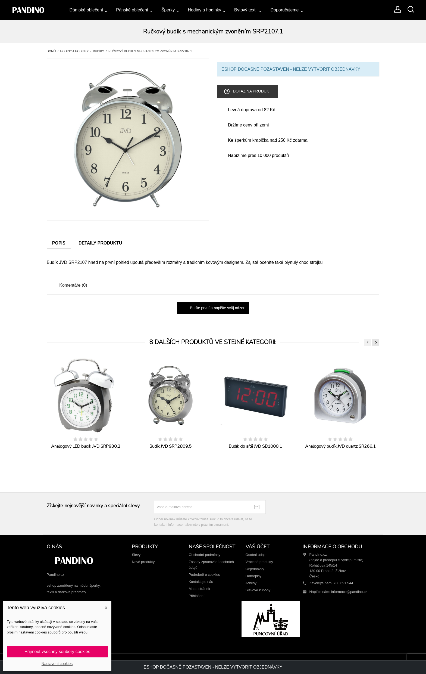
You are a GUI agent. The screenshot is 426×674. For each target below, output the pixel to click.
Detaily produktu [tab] (100, 243)
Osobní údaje (256, 555)
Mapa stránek (199, 589)
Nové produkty (143, 562)
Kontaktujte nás (201, 582)
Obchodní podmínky (204, 555)
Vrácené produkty (259, 562)
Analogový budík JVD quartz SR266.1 (340, 446)
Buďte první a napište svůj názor (213, 308)
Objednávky (255, 569)
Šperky (168, 10)
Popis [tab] (58, 243)
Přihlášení (196, 596)
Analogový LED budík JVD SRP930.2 (85, 446)
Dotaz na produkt (247, 91)
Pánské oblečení (132, 10)
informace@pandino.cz (349, 592)
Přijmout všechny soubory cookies (57, 651)
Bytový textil (245, 10)
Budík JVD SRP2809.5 (170, 446)
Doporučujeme (284, 10)
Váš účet (258, 546)
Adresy (251, 583)
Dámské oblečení (86, 10)
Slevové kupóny (258, 590)
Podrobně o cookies (204, 575)
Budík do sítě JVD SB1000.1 (255, 446)
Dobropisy (254, 576)
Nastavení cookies (57, 663)
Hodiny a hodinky (204, 10)
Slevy (136, 555)
